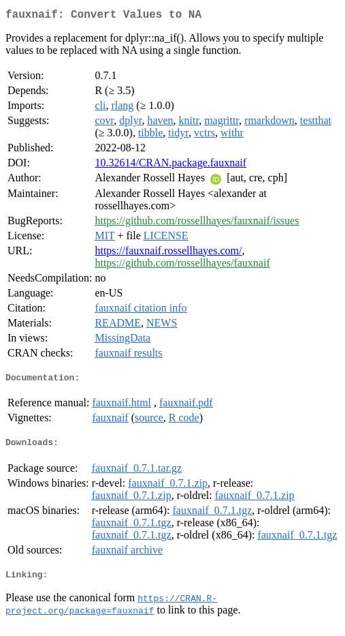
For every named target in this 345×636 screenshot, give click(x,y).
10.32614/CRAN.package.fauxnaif (170, 165)
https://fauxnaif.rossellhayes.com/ (168, 253)
